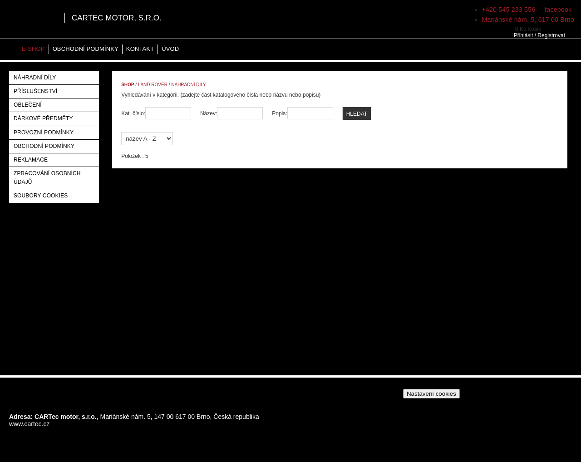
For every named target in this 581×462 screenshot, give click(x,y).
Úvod (170, 48)
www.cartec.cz (29, 424)
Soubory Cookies (41, 195)
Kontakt (140, 48)
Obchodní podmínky (85, 48)
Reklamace (31, 160)
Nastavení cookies (431, 393)
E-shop (33, 48)
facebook (557, 9)
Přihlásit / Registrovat (539, 35)
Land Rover (152, 84)
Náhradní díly (35, 77)
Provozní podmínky (44, 132)
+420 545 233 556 (509, 9)
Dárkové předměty (43, 118)
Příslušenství (35, 91)
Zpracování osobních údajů (47, 177)
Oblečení (28, 105)
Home (11, 49)
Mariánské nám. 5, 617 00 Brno (528, 19)
